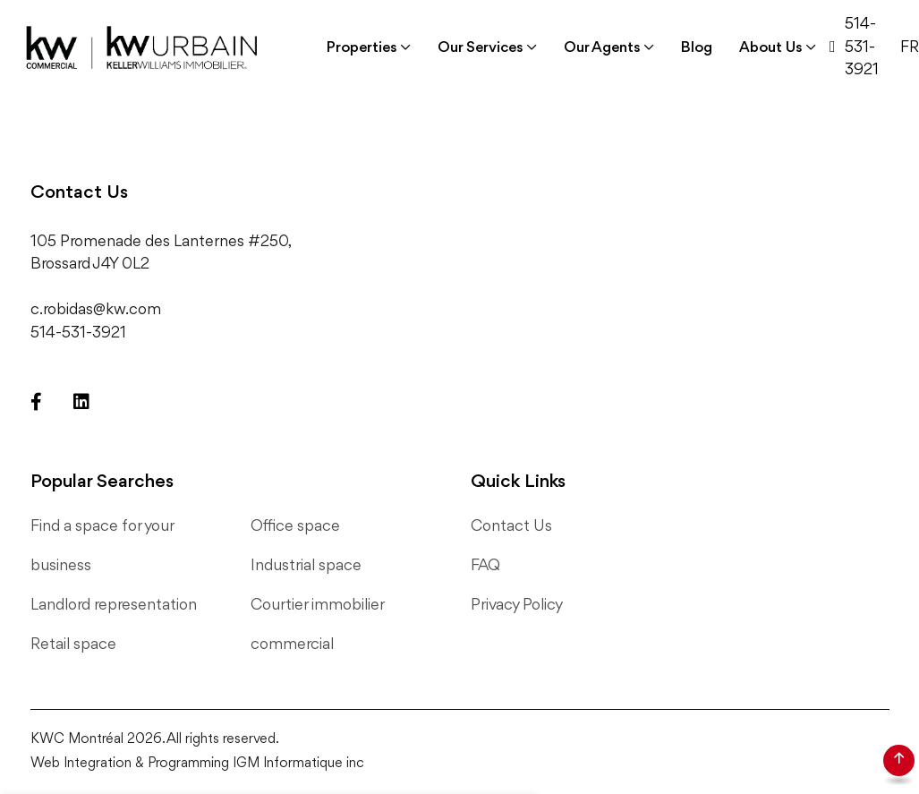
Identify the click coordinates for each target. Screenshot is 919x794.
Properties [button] (362, 47)
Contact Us (511, 526)
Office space (295, 526)
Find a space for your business (102, 546)
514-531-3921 (862, 47)
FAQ (485, 566)
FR (909, 47)
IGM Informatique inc (298, 763)
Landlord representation (113, 605)
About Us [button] (771, 47)
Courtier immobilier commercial (317, 625)
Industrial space (306, 566)
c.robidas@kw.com (95, 310)
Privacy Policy (517, 605)
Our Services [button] (480, 47)
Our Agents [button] (602, 47)
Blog (696, 47)
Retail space (73, 644)
